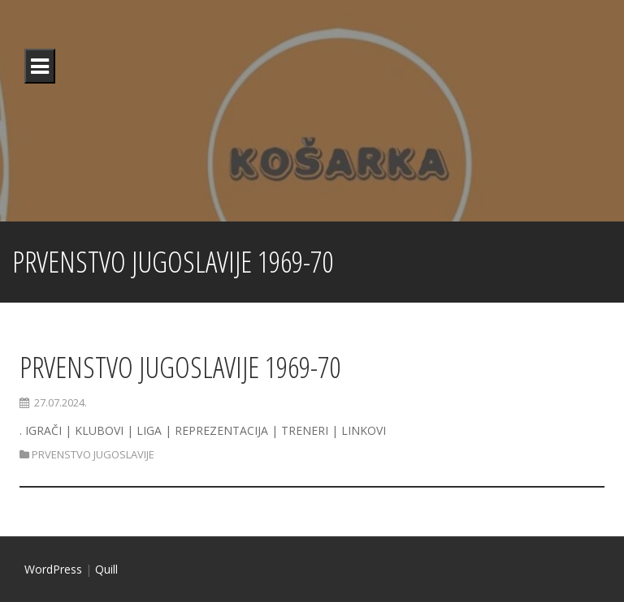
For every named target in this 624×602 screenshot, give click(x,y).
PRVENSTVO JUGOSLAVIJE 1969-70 (180, 367)
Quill (106, 569)
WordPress (53, 569)
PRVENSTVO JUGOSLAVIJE (93, 454)
